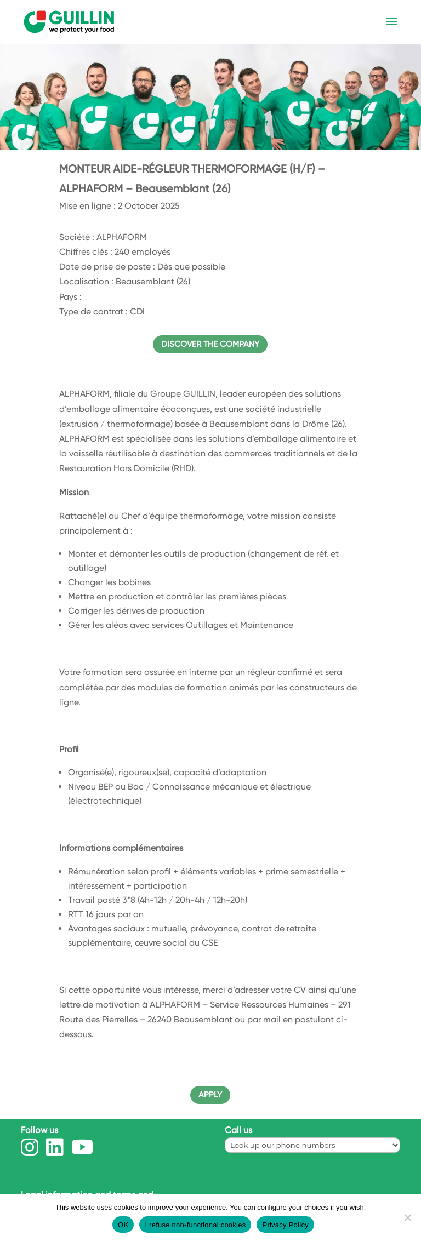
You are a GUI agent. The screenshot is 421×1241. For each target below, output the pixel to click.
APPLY (210, 1095)
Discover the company (210, 344)
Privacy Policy (285, 1225)
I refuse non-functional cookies (195, 1225)
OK (123, 1225)
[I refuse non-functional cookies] (407, 1217)
